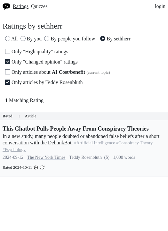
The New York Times (46, 157)
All (11, 38)
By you (31, 38)
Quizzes (39, 6)
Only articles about (57, 72)
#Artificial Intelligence (94, 143)
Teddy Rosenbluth (85, 157)
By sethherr (115, 38)
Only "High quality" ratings (36, 51)
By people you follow (69, 38)
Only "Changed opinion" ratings (41, 61)
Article (30, 116)
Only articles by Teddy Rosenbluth (44, 82)
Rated (11, 116)
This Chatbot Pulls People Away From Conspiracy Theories (76, 128)
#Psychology (14, 149)
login (160, 6)
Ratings (20, 6)
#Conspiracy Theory (134, 143)
